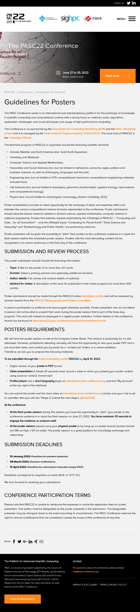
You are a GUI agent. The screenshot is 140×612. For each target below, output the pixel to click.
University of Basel (20, 137)
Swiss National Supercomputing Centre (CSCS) (72, 133)
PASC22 (9, 92)
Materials (87, 397)
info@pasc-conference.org (86, 572)
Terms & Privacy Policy (113, 585)
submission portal (92, 296)
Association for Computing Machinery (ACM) (79, 129)
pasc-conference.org (22, 599)
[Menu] (132, 19)
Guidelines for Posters (50, 92)
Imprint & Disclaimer (85, 585)
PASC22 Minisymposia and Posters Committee (62, 300)
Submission (25, 92)
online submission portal (53, 359)
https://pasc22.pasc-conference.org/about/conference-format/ (69, 320)
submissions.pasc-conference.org (85, 381)
